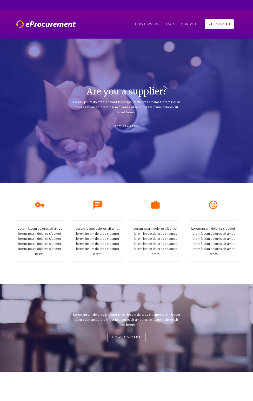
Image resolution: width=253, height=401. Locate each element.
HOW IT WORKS (147, 24)
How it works (126, 337)
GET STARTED (219, 24)
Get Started (126, 126)
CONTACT (189, 24)
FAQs (170, 24)
